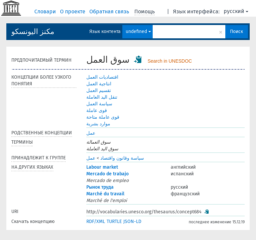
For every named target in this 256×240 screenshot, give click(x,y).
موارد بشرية (98, 124)
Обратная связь (109, 11)
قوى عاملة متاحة (102, 117)
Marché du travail (105, 194)
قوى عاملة (96, 110)
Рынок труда (100, 187)
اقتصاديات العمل (102, 77)
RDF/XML (95, 221)
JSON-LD (132, 221)
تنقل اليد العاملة (101, 97)
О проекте (73, 11)
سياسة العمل (99, 104)
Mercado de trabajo (107, 174)
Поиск (236, 31)
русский (236, 11)
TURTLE (114, 221)
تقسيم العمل (98, 90)
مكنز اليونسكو (32, 31)
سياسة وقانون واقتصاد (122, 158)
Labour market (102, 167)
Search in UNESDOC (170, 61)
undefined (138, 31)
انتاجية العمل (98, 84)
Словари (45, 11)
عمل (90, 133)
